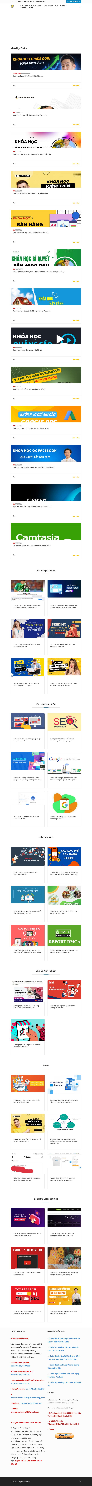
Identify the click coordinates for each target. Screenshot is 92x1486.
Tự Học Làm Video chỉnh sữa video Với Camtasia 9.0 (32, 546)
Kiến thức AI (48, 6)
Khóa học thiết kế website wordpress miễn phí (29, 389)
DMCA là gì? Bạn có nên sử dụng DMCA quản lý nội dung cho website (64, 951)
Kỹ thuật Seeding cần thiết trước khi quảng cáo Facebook (62, 645)
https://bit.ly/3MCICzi (20, 1374)
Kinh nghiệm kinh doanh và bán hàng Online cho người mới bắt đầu (26, 1007)
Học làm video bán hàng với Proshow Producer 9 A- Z (32, 507)
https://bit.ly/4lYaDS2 (34, 1389)
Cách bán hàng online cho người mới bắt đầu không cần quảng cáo (27, 912)
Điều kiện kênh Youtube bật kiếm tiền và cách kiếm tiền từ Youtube (27, 1235)
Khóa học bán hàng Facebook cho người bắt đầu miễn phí (33, 467)
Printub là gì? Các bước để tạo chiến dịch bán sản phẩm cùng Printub (62, 1179)
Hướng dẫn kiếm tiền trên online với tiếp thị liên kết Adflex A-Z (28, 1140)
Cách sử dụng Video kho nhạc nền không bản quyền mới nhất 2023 (62, 1235)
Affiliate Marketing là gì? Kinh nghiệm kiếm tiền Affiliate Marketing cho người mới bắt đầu (63, 1141)
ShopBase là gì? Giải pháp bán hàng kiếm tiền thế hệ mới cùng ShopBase (64, 1101)
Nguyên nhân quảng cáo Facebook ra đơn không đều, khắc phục (26, 684)
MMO (56, 6)
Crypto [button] (62, 6)
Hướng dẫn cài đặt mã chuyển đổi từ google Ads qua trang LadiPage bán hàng (27, 779)
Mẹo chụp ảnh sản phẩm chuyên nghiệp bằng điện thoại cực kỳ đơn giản (64, 1273)
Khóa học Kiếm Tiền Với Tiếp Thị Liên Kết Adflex (30, 193)
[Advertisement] (46, 26)
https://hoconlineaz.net (31, 1403)
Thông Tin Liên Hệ (26, 7)
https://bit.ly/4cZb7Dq (20, 1383)
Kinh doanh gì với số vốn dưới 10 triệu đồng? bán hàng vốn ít (63, 912)
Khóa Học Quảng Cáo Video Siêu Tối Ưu (27, 350)
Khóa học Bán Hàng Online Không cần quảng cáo (30, 233)
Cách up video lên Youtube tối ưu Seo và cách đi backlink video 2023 (27, 1312)
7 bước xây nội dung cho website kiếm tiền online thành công (27, 1101)
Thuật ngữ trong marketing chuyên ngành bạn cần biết (26, 873)
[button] (80, 7)
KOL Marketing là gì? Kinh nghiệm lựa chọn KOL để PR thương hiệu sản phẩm (27, 951)
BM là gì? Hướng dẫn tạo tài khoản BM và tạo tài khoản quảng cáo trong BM (63, 606)
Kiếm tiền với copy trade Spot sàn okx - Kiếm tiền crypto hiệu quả (27, 1179)
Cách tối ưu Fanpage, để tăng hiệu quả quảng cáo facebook (27, 645)
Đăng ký (77, 1)
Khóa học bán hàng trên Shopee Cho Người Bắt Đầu (32, 154)
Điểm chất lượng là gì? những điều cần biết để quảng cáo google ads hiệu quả (63, 779)
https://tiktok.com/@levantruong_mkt (28, 1397)
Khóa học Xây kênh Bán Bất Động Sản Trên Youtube (31, 311)
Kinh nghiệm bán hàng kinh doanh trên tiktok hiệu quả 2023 (27, 1046)
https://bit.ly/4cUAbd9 (20, 1366)
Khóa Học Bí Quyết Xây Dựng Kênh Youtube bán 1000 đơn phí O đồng (38, 272)
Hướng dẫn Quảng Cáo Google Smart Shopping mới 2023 (63, 818)
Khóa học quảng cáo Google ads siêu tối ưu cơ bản (31, 428)
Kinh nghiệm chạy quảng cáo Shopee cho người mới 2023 (63, 1007)
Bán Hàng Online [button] (36, 6)
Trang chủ (24, 6)
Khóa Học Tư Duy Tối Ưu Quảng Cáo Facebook (30, 115)
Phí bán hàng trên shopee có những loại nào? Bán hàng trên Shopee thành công (64, 873)
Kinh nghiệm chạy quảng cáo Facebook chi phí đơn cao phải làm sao (63, 684)
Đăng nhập (71, 1)
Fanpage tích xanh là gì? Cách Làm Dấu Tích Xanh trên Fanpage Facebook (27, 606)
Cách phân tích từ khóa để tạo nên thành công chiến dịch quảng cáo (62, 740)
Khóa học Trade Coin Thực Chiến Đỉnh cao (28, 76)
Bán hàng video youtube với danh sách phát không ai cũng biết (63, 1312)
